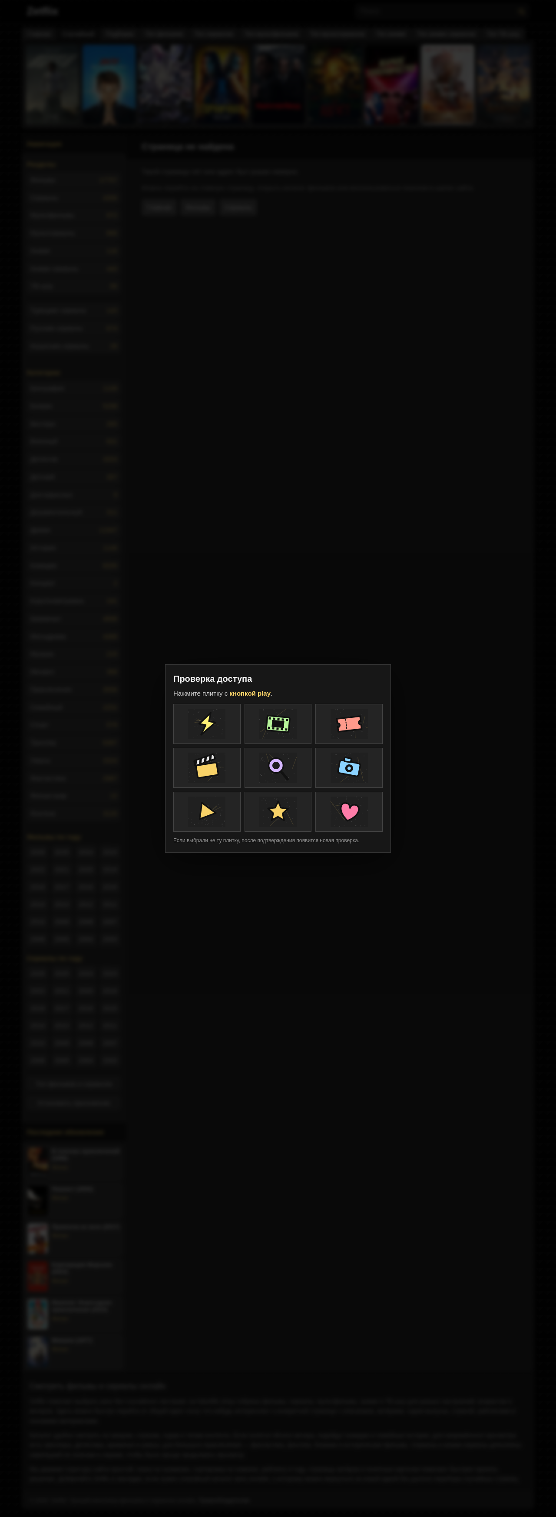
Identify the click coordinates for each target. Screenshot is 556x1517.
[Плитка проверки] (207, 724)
